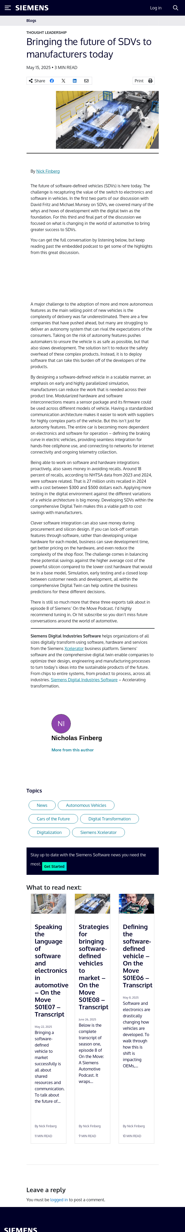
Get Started (54, 866)
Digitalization (49, 832)
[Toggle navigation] (153, 21)
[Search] (175, 8)
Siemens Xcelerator (98, 832)
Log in (156, 7)
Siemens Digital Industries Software (84, 679)
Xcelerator (74, 648)
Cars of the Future (53, 818)
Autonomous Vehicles (86, 805)
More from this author (73, 749)
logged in (59, 1199)
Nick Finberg (48, 171)
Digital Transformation (109, 818)
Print (139, 80)
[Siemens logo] (32, 7)
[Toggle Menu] (7, 7)
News (42, 805)
